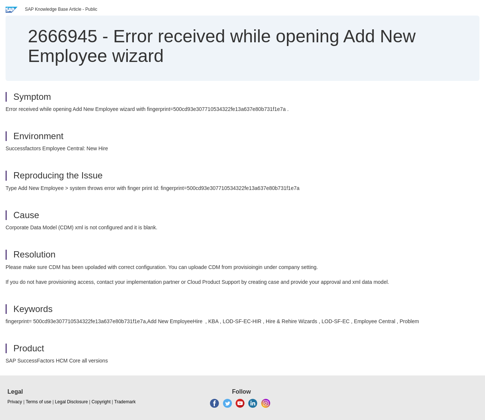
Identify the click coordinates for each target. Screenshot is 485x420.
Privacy (14, 401)
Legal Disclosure (71, 401)
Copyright (100, 401)
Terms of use (38, 401)
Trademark (125, 401)
